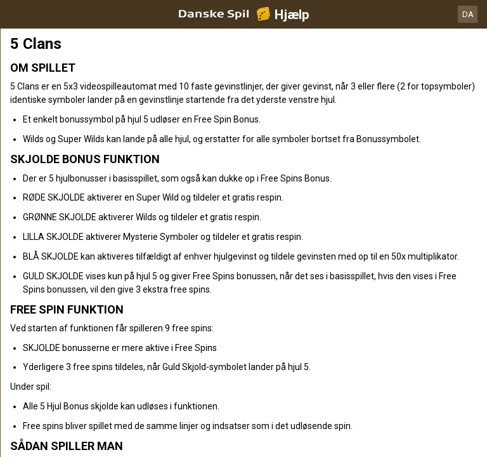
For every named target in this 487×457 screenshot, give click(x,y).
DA (468, 14)
